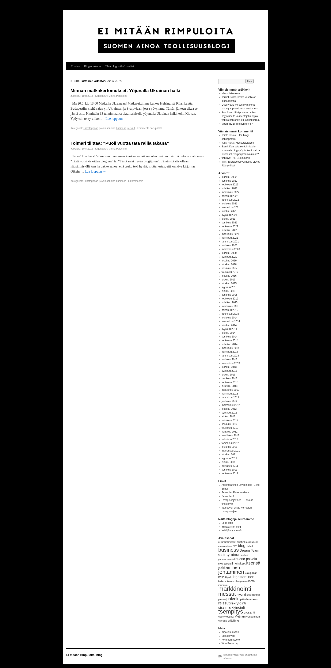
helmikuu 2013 (230, 393)
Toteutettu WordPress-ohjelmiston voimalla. (239, 656)
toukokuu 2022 (230, 184)
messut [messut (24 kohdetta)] (227, 594)
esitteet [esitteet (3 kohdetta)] (244, 555)
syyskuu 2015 (229, 287)
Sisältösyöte (228, 635)
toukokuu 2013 (230, 382)
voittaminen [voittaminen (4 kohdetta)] (253, 616)
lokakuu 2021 (229, 211)
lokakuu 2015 (229, 283)
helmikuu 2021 (230, 237)
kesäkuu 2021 (229, 222)
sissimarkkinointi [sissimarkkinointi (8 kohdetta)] (231, 607)
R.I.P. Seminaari (241, 157)
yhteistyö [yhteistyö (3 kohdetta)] (222, 620)
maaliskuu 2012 (230, 435)
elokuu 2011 (228, 462)
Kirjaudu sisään (230, 632)
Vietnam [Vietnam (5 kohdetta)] (240, 616)
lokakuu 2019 (229, 260)
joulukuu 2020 (229, 245)
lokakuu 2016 (229, 275)
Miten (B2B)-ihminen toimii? (237, 123)
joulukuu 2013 (229, 359)
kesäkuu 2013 (229, 378)
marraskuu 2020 (231, 249)
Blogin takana (92, 66)
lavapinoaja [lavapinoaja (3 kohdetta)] (242, 581)
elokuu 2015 (228, 291)
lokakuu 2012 (229, 408)
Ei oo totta (227, 522)
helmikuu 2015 (230, 310)
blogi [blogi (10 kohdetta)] (242, 545)
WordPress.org (230, 643)
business (121, 128)
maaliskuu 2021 (230, 234)
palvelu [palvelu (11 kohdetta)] (232, 598)
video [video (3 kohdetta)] (221, 616)
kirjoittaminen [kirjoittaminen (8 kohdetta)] (243, 577)
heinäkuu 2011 (230, 465)
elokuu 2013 (228, 374)
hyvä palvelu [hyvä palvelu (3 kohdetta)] (224, 563)
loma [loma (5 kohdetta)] (251, 581)
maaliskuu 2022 (230, 192)
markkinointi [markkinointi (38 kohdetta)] (234, 588)
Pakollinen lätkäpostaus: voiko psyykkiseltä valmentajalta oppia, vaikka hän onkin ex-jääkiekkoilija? (241, 116)
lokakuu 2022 (229, 177)
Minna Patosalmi (118, 95)
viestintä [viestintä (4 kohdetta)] (229, 616)
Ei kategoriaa (90, 128)
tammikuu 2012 (230, 443)
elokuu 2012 (228, 416)
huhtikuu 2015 (229, 302)
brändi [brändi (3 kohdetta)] (250, 546)
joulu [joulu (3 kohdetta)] (247, 573)
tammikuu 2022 (230, 199)
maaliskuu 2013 (230, 389)
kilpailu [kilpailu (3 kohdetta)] (228, 577)
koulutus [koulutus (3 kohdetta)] (231, 581)
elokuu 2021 (228, 218)
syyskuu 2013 (229, 370)
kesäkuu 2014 (229, 336)
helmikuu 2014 (230, 351)
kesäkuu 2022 (229, 180)
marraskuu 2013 (231, 363)
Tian (224, 161)
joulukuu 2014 (229, 317)
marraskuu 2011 (231, 450)
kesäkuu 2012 (229, 424)
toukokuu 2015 (230, 298)
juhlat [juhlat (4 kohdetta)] (253, 572)
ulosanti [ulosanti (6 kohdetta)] (249, 612)
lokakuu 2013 (229, 367)
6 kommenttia (135, 181)
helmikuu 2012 (230, 439)
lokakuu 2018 (229, 264)
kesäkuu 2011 (229, 469)
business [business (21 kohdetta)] (228, 550)
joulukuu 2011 (229, 446)
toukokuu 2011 (230, 473)
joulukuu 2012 (229, 401)
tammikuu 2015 (230, 313)
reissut (131, 128)
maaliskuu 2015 (230, 306)
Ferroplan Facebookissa (235, 492)
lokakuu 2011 (229, 454)
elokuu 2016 (228, 279)
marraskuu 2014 (231, 321)
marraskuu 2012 (231, 405)
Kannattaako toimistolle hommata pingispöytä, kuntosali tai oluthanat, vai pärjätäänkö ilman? (241, 150)
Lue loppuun (116, 118)
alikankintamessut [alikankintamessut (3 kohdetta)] (227, 542)
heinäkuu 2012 (230, 420)
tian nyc (226, 157)
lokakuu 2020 (229, 253)
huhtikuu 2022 (229, 188)
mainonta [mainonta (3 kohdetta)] (223, 585)
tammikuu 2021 (230, 241)
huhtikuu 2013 (229, 386)
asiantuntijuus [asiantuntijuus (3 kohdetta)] (225, 546)
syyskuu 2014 (229, 329)
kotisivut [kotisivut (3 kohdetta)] (222, 581)
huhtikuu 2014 (229, 344)
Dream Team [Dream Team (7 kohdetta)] (249, 550)
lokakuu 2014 (229, 325)
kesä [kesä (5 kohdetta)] (221, 577)
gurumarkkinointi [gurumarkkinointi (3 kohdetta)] (226, 559)
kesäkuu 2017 (229, 268)
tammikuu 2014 (230, 355)
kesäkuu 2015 (229, 294)
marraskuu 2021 (231, 207)
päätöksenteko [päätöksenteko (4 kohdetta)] (249, 599)
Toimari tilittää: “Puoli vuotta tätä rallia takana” (120, 143)
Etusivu (75, 66)
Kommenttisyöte (231, 639)
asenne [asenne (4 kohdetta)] (241, 541)
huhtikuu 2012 (229, 431)
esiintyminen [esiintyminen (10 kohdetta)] (229, 554)
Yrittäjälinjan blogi (231, 526)
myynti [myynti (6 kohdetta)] (241, 594)
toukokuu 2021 (230, 226)
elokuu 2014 (228, 332)
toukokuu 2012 (230, 427)
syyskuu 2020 (229, 256)
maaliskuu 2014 (230, 348)
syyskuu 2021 (229, 215)
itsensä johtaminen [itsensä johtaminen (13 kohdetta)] (239, 565)
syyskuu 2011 (229, 458)
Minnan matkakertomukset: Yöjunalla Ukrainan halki (125, 90)
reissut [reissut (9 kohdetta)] (224, 603)
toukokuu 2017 (230, 272)
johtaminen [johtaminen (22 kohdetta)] (231, 572)
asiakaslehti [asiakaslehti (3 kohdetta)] (252, 542)
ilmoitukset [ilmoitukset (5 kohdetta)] (239, 563)
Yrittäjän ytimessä (232, 530)
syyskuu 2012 (229, 412)
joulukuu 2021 (229, 203)
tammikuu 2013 (230, 397)
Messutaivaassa (231, 93)
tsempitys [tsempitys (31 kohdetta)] (230, 611)
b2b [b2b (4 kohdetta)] (235, 546)
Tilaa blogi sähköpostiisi (119, 66)
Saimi (225, 146)
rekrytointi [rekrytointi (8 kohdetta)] (238, 603)
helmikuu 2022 (230, 196)
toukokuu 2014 (230, 340)
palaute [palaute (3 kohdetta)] (222, 599)
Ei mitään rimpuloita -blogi (84, 655)
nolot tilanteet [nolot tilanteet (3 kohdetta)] (253, 595)
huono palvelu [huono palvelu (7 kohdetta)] (246, 559)
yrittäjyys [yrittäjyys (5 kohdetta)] (233, 620)
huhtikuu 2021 (229, 230)
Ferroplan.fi (228, 496)
